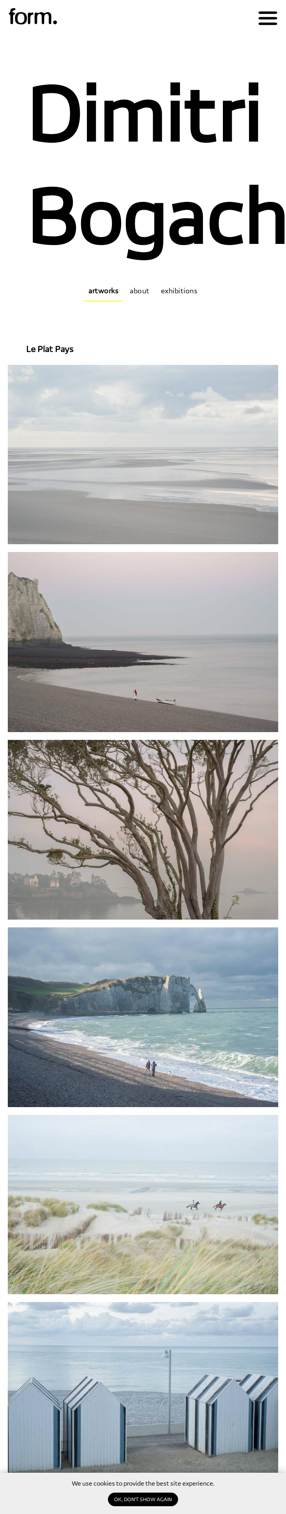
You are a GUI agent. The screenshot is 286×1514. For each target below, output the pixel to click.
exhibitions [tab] (179, 291)
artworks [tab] (103, 291)
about (265, 1440)
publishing (256, 1482)
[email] (48, 1487)
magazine (257, 1454)
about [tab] (140, 291)
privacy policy (104, 1503)
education (256, 1496)
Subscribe (110, 1487)
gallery (263, 1468)
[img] (33, 16)
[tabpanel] (143, 627)
